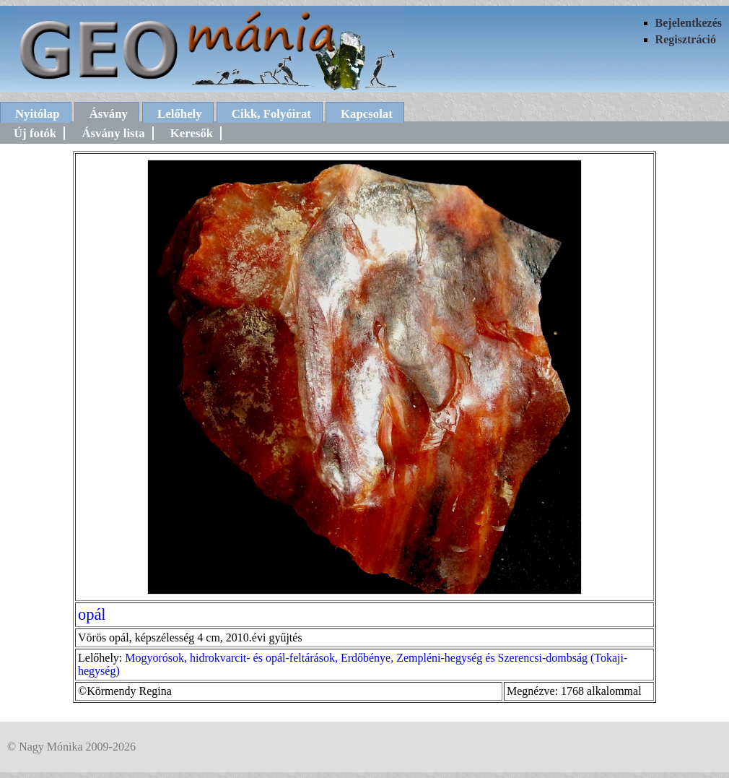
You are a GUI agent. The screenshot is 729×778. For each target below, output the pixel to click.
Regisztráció (685, 39)
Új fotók (35, 133)
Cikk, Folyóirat (271, 114)
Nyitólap (37, 114)
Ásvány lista (113, 133)
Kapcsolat (367, 114)
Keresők (191, 133)
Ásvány (109, 114)
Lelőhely (179, 114)
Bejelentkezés (688, 23)
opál (92, 614)
